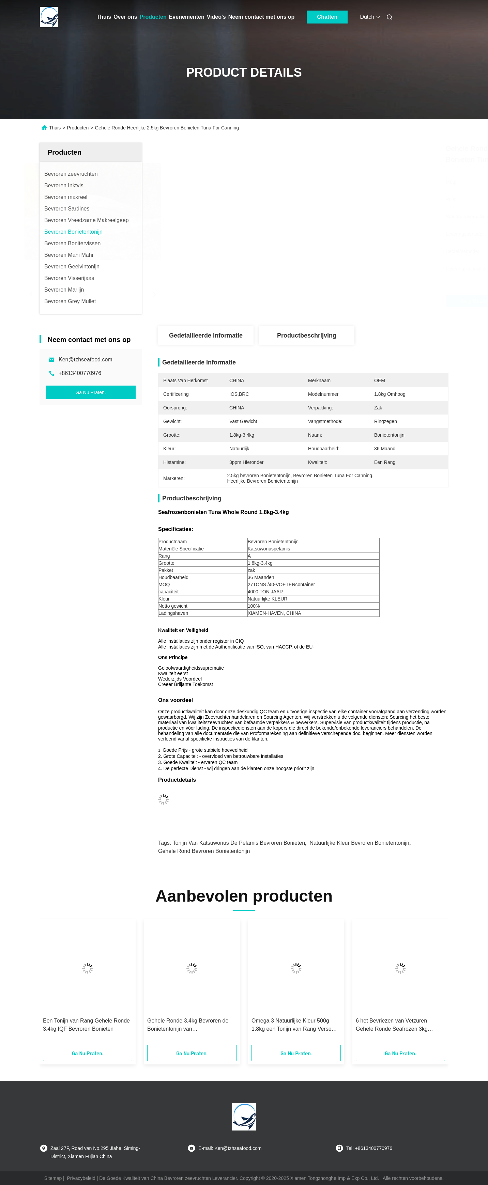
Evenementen (186, 17)
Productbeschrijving (306, 335)
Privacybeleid (81, 1178)
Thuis (104, 17)
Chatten (327, 17)
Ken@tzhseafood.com (85, 359)
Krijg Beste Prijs (346, 301)
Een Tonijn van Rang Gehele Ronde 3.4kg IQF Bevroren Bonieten (86, 1025)
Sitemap (53, 1178)
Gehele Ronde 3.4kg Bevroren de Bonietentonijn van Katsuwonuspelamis (187, 1025)
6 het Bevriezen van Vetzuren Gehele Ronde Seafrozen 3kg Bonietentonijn (392, 1025)
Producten (153, 17)
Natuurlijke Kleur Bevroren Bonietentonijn (359, 843)
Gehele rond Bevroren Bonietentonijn (204, 851)
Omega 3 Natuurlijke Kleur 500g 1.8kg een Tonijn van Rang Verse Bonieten (291, 1025)
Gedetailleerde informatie (206, 335)
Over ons (125, 17)
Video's (216, 17)
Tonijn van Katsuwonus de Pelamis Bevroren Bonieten (239, 843)
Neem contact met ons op (261, 17)
